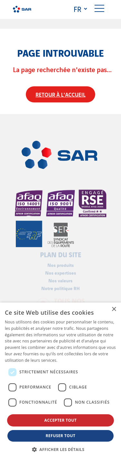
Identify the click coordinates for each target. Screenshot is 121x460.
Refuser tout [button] (61, 435)
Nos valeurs (60, 279)
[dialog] (60, 381)
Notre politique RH (60, 287)
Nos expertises (60, 271)
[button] (61, 449)
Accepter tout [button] (60, 420)
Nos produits (60, 263)
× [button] (113, 309)
